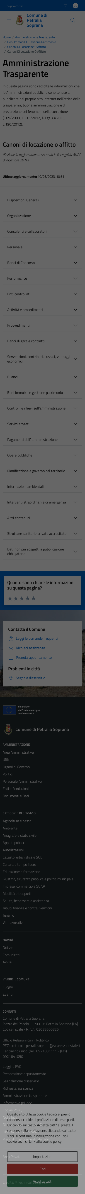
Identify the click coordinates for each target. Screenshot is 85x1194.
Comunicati (11, 954)
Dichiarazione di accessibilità (24, 1124)
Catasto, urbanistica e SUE (22, 857)
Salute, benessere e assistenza (26, 900)
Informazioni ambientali (25, 486)
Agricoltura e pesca (17, 821)
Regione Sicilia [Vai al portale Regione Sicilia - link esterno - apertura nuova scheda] (15, 6)
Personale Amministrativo (22, 781)
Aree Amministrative (18, 752)
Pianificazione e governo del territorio (36, 471)
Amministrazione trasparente (25, 1095)
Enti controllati (18, 294)
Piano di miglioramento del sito (26, 1139)
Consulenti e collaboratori (27, 231)
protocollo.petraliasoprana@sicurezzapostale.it (45, 1045)
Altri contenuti (18, 518)
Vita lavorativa (13, 922)
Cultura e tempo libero (19, 864)
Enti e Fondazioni (16, 788)
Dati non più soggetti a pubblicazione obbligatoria (35, 551)
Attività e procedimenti (25, 309)
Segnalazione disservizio (21, 1081)
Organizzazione (19, 215)
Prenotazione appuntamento (24, 1073)
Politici (7, 774)
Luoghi (8, 987)
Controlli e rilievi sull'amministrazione (36, 408)
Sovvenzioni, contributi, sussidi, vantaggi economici (38, 359)
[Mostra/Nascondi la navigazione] (9, 19)
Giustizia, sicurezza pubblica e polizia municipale (38, 879)
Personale (14, 247)
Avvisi (7, 962)
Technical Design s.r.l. (33, 1182)
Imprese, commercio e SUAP (24, 886)
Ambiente (10, 828)
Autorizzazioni (13, 850)
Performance (17, 278)
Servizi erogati (18, 424)
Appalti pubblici (14, 842)
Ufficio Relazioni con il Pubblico (26, 1040)
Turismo (8, 915)
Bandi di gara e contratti (26, 341)
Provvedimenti (18, 325)
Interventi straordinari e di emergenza (36, 502)
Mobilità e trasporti (17, 893)
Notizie (8, 947)
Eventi (7, 994)
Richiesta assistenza (18, 1088)
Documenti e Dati (16, 796)
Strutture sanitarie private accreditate (36, 533)
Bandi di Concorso (21, 262)
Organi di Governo (16, 767)
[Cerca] (72, 20)
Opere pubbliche (19, 455)
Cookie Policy (12, 1110)
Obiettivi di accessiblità (20, 1132)
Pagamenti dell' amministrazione (32, 439)
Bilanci (12, 377)
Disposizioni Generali (23, 200)
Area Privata (12, 1156)
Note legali (11, 1117)
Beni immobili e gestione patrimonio (35, 392)
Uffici (6, 759)
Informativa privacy (17, 1102)
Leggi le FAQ (12, 1066)
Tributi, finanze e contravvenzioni (27, 908)
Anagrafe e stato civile (19, 835)
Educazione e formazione (21, 871)
